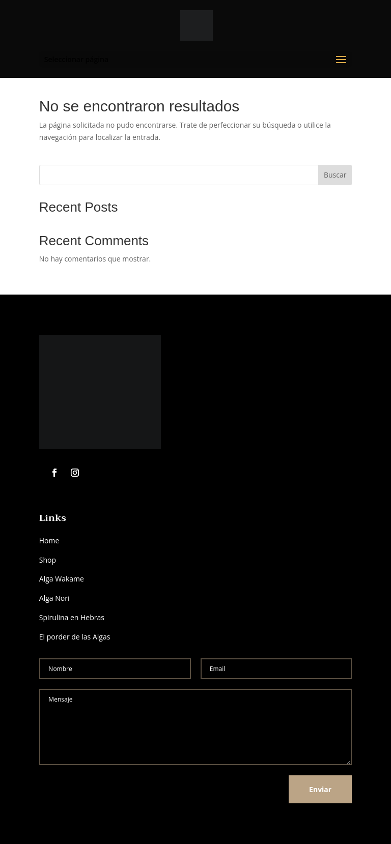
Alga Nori (54, 598)
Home (49, 540)
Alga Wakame (62, 579)
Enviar (320, 789)
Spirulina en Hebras (71, 617)
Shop (47, 560)
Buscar (335, 175)
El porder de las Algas (74, 637)
